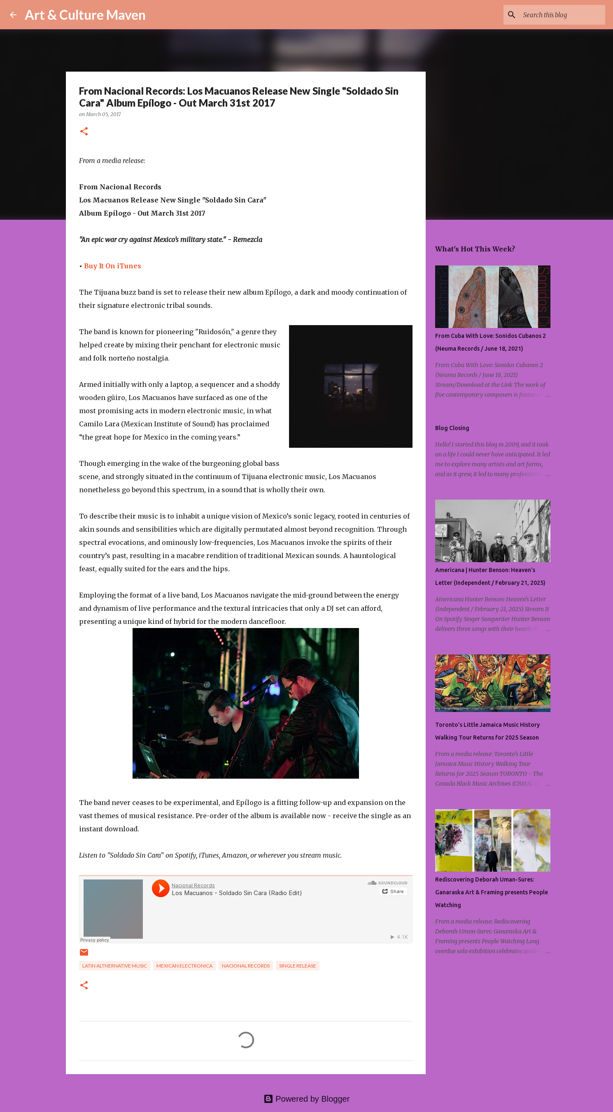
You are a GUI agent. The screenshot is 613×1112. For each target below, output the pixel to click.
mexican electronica (184, 966)
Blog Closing (452, 428)
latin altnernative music (114, 966)
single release (297, 966)
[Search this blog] (562, 15)
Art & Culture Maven (85, 15)
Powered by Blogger (306, 1098)
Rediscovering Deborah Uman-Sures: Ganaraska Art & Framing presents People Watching (491, 892)
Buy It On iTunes (112, 266)
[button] (84, 131)
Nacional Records (246, 966)
